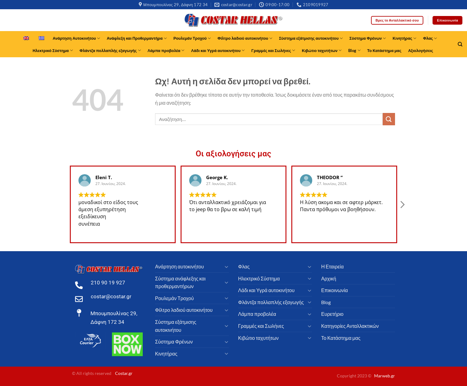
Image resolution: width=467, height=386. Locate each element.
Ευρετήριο (332, 314)
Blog (354, 50)
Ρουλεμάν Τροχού (192, 38)
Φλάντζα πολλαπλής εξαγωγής (110, 50)
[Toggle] (226, 266)
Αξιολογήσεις (420, 50)
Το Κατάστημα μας (384, 50)
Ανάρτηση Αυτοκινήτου (76, 38)
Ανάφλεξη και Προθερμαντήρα (137, 38)
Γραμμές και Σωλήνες (273, 50)
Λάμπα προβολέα (166, 50)
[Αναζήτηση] (460, 44)
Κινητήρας (404, 38)
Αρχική (328, 278)
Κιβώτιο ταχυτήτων (321, 50)
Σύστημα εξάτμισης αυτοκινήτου (311, 38)
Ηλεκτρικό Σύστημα (53, 50)
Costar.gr (124, 373)
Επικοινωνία (334, 290)
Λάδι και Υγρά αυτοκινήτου (218, 50)
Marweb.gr (384, 375)
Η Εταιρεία (332, 266)
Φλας (430, 38)
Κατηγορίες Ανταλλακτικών (350, 326)
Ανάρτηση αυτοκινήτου (179, 266)
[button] (402, 210)
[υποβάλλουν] (389, 119)
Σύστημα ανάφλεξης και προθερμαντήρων (180, 282)
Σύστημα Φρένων (367, 38)
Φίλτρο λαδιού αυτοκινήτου (245, 38)
